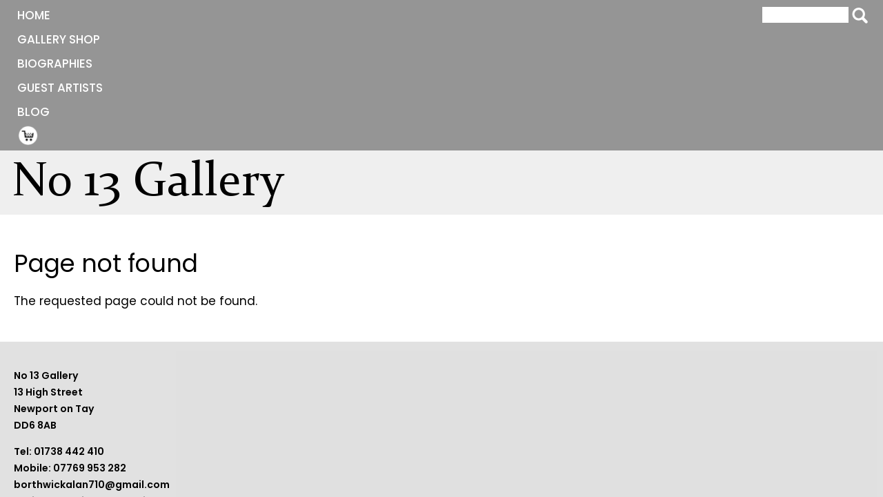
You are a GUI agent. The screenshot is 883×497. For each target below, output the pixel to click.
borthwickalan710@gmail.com (390, 450)
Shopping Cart (546, 14)
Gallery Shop (204, 15)
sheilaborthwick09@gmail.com (392, 467)
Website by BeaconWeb (637, 433)
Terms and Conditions (633, 417)
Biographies (307, 15)
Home (122, 15)
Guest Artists (412, 15)
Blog (495, 15)
